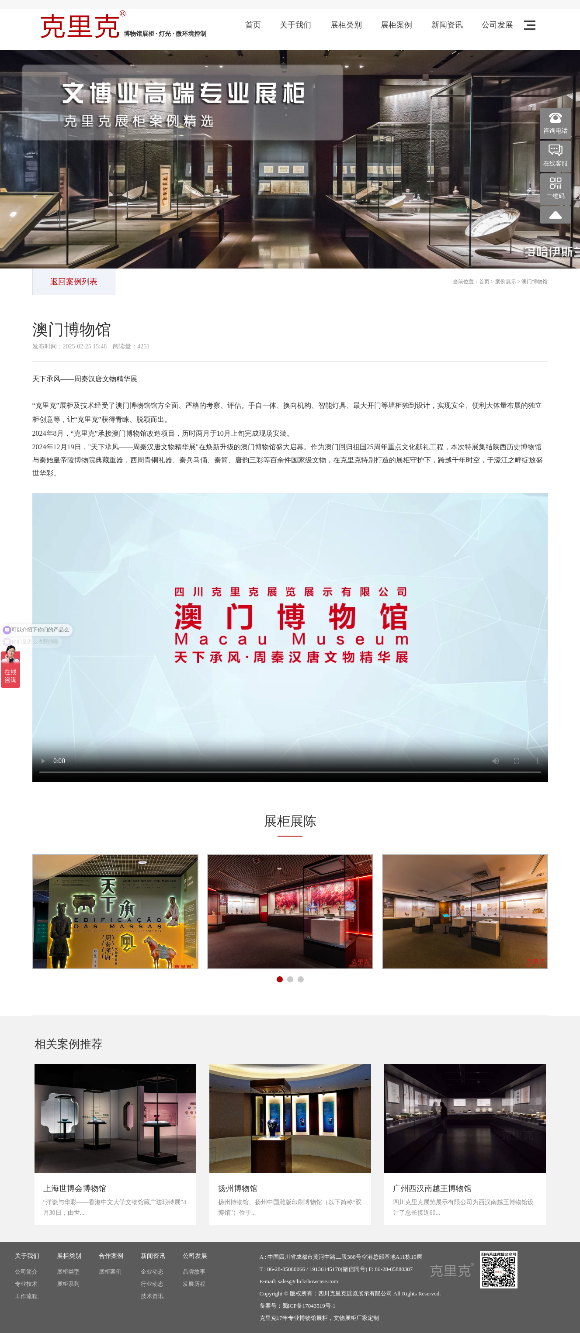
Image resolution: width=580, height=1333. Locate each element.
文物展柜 (344, 1318)
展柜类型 (68, 1271)
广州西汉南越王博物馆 (432, 1188)
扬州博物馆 (237, 1188)
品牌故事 (194, 1271)
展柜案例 (396, 25)
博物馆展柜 (313, 1318)
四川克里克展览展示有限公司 (355, 1293)
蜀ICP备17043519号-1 (309, 1305)
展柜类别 (346, 25)
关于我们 (295, 25)
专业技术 (26, 1284)
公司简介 (26, 1271)
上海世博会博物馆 (74, 1188)
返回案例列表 (73, 281)
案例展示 (505, 282)
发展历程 (194, 1284)
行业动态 (152, 1284)
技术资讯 (152, 1296)
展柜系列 (68, 1284)
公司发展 (497, 25)
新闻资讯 (447, 25)
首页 (253, 25)
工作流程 (26, 1296)
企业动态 (152, 1271)
